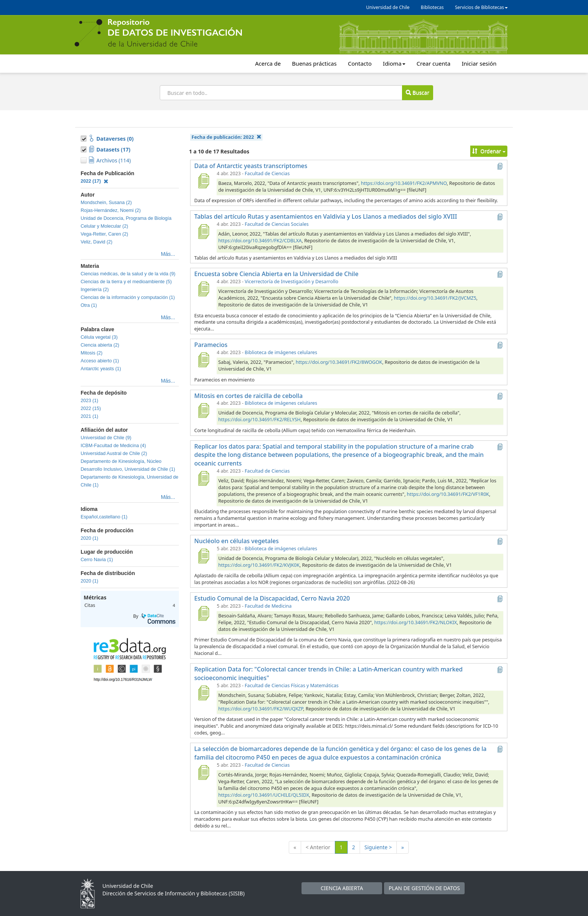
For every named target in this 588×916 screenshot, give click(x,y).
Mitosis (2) (91, 353)
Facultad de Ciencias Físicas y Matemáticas (292, 685)
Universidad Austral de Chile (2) (114, 453)
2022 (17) (94, 181)
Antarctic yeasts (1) (101, 368)
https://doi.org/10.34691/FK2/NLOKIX (415, 622)
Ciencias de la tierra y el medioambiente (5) (126, 281)
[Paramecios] (203, 360)
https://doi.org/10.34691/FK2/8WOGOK (339, 362)
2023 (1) (89, 400)
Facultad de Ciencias (267, 173)
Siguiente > (378, 847)
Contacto (360, 63)
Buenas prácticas (314, 63)
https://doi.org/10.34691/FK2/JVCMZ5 (435, 298)
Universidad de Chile (388, 7)
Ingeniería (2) (95, 289)
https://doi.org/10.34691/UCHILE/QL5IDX (263, 795)
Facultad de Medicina (268, 606)
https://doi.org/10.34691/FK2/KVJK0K (259, 565)
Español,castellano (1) (104, 517)
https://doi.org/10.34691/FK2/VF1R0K (448, 494)
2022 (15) (91, 408)
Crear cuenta (433, 63)
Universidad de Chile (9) (106, 437)
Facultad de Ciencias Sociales (277, 224)
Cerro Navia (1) (97, 559)
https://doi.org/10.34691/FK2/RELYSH (259, 419)
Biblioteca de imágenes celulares (281, 352)
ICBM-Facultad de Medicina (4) (113, 445)
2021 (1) (89, 416)
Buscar (417, 92)
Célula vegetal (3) (99, 337)
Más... (168, 254)
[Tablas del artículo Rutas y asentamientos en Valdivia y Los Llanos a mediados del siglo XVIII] (203, 231)
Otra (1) (89, 305)
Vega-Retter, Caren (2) (104, 234)
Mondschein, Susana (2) (106, 202)
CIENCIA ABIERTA (342, 888)
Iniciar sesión (479, 63)
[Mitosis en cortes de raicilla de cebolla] (203, 410)
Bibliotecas (432, 7)
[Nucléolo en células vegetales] (203, 556)
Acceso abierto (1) (100, 360)
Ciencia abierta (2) (100, 345)
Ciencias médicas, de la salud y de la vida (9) (128, 273)
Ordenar (489, 151)
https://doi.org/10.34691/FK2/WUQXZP (260, 709)
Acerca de (267, 63)
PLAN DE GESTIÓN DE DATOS (424, 888)
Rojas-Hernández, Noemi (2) (111, 210)
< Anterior (318, 847)
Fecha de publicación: (226, 137)
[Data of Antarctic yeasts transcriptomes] (203, 181)
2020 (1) (89, 538)
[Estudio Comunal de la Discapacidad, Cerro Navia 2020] (203, 613)
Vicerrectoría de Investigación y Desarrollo (291, 281)
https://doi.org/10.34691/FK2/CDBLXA (260, 240)
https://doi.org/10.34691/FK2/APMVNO (404, 183)
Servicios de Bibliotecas (481, 7)
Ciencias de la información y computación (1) (128, 297)
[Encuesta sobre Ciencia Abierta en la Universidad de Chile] (203, 289)
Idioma (394, 63)
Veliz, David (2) (96, 242)
